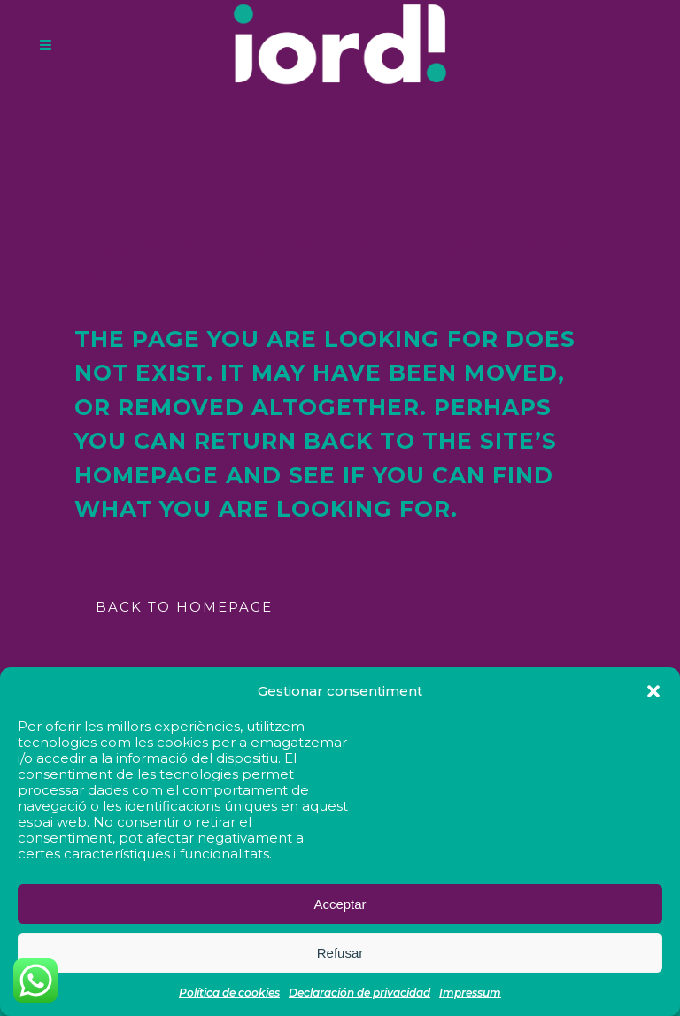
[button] (653, 691)
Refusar (340, 952)
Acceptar (339, 904)
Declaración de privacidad (359, 992)
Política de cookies (229, 992)
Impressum (470, 992)
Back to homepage (184, 606)
